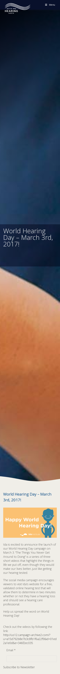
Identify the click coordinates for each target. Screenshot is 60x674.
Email (11, 650)
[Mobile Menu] (50, 4)
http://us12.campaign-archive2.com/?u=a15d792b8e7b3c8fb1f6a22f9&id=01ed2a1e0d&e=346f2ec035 (30, 639)
